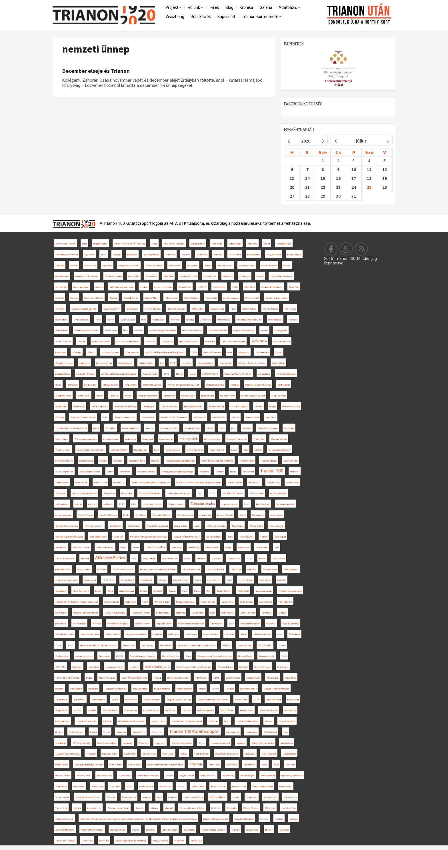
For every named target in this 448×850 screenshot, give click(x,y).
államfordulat (254, 482)
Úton (285, 732)
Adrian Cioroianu (126, 591)
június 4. (150, 428)
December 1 (61, 699)
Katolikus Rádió (234, 482)
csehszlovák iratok (215, 569)
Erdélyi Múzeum (208, 775)
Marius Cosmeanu (100, 341)
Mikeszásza (234, 558)
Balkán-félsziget (180, 580)
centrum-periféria (195, 450)
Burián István (134, 526)
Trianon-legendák (267, 656)
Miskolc (258, 450)
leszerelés (186, 363)
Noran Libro (109, 493)
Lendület (229, 688)
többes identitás (184, 688)
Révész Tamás (270, 309)
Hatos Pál (104, 840)
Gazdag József (224, 265)
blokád (267, 243)
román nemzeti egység (125, 406)
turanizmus (60, 547)
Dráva (188, 656)
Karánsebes (191, 634)
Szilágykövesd (125, 363)
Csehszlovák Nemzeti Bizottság (217, 461)
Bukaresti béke (244, 645)
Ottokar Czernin (250, 808)
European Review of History (238, 374)
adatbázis (150, 341)
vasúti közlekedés (108, 515)
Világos (202, 688)
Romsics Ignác (150, 374)
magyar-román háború (129, 265)
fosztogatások (245, 580)
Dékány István (249, 309)
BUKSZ (119, 656)
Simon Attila (235, 254)
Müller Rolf (118, 537)
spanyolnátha (207, 395)
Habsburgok (97, 786)
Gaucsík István (227, 395)
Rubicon (91, 352)
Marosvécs (60, 591)
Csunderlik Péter (192, 428)
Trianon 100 (271, 471)
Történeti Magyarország (289, 591)
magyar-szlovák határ (136, 634)
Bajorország (228, 775)
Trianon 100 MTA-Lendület (174, 417)
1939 (145, 602)
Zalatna (169, 775)
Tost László (211, 298)
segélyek (186, 254)
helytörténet (249, 764)
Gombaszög (290, 710)
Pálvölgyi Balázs (225, 667)
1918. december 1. (93, 526)
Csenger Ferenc (85, 515)
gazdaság (127, 743)
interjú (123, 547)
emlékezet (84, 363)
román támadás (151, 710)
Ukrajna (58, 732)
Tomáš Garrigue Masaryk (213, 830)
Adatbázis (290, 7)
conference (202, 254)
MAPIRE (281, 580)
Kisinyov (163, 580)
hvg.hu (272, 406)
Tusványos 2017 (111, 309)
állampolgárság (268, 775)
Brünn (103, 254)
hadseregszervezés (152, 504)
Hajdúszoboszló (229, 504)
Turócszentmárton (218, 330)
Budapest (270, 623)
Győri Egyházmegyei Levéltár (89, 764)
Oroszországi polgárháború (84, 493)
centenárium (264, 374)
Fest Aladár (216, 243)
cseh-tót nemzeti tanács (179, 493)
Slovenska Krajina (113, 276)
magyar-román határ (220, 743)
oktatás (135, 830)
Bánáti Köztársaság (64, 830)
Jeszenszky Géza (114, 667)
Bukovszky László (269, 710)
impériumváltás (247, 461)
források (269, 830)
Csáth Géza (115, 526)
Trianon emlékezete (64, 558)
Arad (229, 352)
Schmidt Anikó (265, 645)
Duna (84, 243)
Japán (197, 526)
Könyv (130, 786)
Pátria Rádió (214, 764)
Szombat (143, 743)
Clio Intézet (61, 613)
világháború (250, 754)
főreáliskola (60, 743)
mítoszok (90, 754)
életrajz (184, 754)
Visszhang (174, 16)
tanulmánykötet (291, 569)
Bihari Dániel (169, 395)
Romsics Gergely (225, 515)
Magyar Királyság (162, 688)
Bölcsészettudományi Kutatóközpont (165, 764)
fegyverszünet (270, 569)
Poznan (181, 786)
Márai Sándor (212, 547)
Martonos (252, 243)
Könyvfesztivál (273, 254)
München (284, 830)
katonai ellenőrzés (98, 537)
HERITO (202, 287)
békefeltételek (263, 504)
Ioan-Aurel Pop (288, 808)
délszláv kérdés (62, 775)
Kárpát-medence (176, 504)
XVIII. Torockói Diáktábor (233, 341)
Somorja (264, 819)
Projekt (173, 7)
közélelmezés (253, 678)
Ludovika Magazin (239, 406)
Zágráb (278, 352)
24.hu (201, 743)
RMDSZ (226, 645)
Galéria (266, 7)
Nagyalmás (61, 786)
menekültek (188, 439)
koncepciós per (62, 721)
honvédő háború (142, 623)
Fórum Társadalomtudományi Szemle (98, 645)
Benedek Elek (209, 276)
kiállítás (78, 504)
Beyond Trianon (218, 786)
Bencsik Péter (252, 417)
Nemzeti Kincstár (262, 634)
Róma (198, 580)
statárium (294, 471)
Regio (233, 309)
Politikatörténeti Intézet (92, 830)
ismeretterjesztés (64, 461)
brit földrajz (170, 710)
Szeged (219, 471)
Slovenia (92, 710)
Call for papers (290, 797)
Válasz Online (198, 786)
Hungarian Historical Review (131, 721)
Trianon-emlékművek (193, 797)
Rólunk (196, 7)
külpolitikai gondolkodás (292, 775)
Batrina (93, 732)
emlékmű (293, 319)
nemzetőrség (223, 319)
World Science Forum (262, 786)
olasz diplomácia (151, 254)
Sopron (172, 591)
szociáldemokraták (146, 471)
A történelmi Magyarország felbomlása (148, 537)
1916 (70, 645)
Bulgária (286, 265)
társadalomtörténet (85, 374)
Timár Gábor (237, 526)
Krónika (246, 7)
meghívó (172, 797)
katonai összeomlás (147, 395)
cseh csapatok (276, 526)
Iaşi (161, 363)
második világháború (244, 819)
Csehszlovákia (155, 547)
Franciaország (132, 352)
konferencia (259, 341)
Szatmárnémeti (269, 265)
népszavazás (218, 417)
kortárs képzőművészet (253, 395)
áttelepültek (61, 406)
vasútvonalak (292, 482)
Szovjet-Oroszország (157, 526)
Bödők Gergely (224, 591)
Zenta (242, 515)
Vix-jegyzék (167, 341)
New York (294, 287)
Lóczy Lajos (90, 385)
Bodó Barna (189, 830)
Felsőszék (266, 613)
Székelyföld (129, 754)
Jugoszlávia (251, 732)
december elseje (117, 830)
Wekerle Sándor (162, 602)
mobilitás (279, 819)
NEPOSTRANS (210, 374)
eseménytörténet (119, 450)
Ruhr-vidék (179, 840)
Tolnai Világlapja (191, 298)
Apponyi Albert (151, 298)
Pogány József (62, 450)
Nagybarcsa (61, 710)
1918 (235, 287)
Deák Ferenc (262, 547)
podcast (77, 710)
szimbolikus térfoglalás (118, 623)
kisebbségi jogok (111, 439)
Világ (246, 450)
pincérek (99, 287)
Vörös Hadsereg (185, 515)
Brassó (262, 558)
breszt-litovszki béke (192, 330)
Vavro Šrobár (76, 688)
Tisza (98, 319)
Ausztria (97, 623)
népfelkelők (133, 276)
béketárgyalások (205, 363)
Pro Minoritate (62, 656)
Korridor (236, 797)
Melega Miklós (294, 254)
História (268, 721)
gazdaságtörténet (188, 276)
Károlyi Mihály (278, 363)
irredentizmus (246, 602)
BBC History (147, 645)
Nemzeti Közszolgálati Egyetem (183, 385)
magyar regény (100, 243)
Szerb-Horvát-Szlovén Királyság (129, 243)
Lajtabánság (197, 613)
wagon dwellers (208, 602)
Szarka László (127, 319)
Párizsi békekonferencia (66, 254)
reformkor (76, 352)
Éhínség (85, 558)
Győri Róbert (61, 319)
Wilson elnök (151, 276)
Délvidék (81, 341)
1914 (194, 352)
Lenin (279, 634)
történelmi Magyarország (121, 287)
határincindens (98, 699)
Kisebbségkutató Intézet (86, 330)
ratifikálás (107, 504)
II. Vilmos (215, 808)
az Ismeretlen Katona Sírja (191, 623)
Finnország (104, 656)
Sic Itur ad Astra (63, 341)
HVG (229, 580)
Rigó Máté (89, 254)
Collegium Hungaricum (124, 417)
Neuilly (233, 471)
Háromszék (90, 265)
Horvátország (86, 461)
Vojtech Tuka (184, 287)
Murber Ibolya (256, 526)
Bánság (73, 298)
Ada (208, 591)
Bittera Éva (249, 287)
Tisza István (84, 395)
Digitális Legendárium (267, 428)
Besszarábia (199, 417)
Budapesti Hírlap (63, 395)
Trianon (196, 764)
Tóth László (243, 591)
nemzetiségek (247, 775)
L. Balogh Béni (289, 754)
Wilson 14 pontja (99, 406)
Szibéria (235, 830)
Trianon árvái (61, 808)
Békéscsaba (132, 309)
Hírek (214, 7)
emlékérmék (79, 786)
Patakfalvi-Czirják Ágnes (226, 754)
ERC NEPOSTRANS (232, 493)
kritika (264, 764)
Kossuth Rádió (217, 309)
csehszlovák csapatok (148, 775)
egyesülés (107, 265)
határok (74, 265)
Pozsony (138, 330)
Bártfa (110, 471)
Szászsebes (219, 287)
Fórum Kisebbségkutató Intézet (212, 699)
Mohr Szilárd (115, 764)
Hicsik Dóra (196, 840)
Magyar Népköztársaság (179, 699)
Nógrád (157, 678)
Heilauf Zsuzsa (110, 385)
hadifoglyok (173, 634)
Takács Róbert (246, 537)
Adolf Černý (231, 764)
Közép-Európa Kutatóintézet (90, 450)
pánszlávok (60, 623)
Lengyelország (94, 808)
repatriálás (93, 688)
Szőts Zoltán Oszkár (123, 569)
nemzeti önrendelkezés (280, 450)
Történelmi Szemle (152, 385)
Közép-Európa (162, 613)
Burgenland (147, 439)
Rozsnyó (111, 797)
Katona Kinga (61, 439)
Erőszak (59, 298)
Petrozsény (125, 471)
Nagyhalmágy (140, 450)
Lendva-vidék (252, 830)
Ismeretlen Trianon (140, 613)
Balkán (244, 634)
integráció (157, 634)
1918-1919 (108, 580)
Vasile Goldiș (265, 580)
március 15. (119, 482)
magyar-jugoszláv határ (281, 276)
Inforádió (107, 721)
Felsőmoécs (258, 515)
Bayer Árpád (280, 537)
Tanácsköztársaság (285, 374)
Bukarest (157, 591)
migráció (155, 461)
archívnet (175, 319)
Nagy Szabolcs (160, 840)
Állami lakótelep (62, 374)
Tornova (139, 808)
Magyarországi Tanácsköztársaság (214, 656)
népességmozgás (110, 352)
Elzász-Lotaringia (154, 265)
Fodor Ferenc (253, 254)
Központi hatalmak (64, 819)
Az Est (115, 699)
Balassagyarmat (81, 287)
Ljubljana (134, 667)
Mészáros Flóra (104, 775)
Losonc (215, 688)
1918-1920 (111, 330)
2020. (212, 493)
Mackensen (201, 678)
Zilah (276, 547)
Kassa (234, 450)
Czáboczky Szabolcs (271, 287)
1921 (200, 493)
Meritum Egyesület (285, 504)
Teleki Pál (113, 395)
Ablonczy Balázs (110, 558)
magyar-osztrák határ (86, 721)
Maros (89, 678)
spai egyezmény (247, 265)
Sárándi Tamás (131, 298)
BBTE (216, 678)
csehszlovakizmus (215, 385)
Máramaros (282, 667)
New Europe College (106, 743)
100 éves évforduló (216, 526)
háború (100, 395)
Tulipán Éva (258, 439)
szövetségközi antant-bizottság (130, 840)
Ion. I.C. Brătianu (153, 309)
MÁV (104, 417)
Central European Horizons (142, 656)
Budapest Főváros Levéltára (251, 363)
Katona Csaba (270, 797)
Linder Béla (205, 319)
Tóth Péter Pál (285, 602)
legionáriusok (146, 580)
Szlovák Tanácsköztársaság (69, 537)
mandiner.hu (205, 515)
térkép (98, 591)
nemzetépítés (149, 754)
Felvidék (103, 461)
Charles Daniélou (81, 319)
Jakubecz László (83, 656)
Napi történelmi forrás (90, 471)
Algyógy (113, 298)
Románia (294, 634)
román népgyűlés (278, 493)
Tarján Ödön (79, 699)
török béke (132, 254)
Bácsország (293, 699)
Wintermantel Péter (64, 634)
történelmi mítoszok (250, 623)
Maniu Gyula (216, 623)
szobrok (117, 254)
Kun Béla (201, 558)
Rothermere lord (216, 406)
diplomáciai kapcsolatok (178, 678)
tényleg (260, 276)
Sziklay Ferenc (290, 461)
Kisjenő (264, 330)
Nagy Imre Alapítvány (243, 330)
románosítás (129, 645)
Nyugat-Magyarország (66, 580)
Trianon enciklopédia (89, 634)
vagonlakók (270, 417)
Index (230, 537)
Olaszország (165, 786)
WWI (231, 623)
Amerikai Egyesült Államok (85, 613)
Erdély (126, 515)
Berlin (212, 613)
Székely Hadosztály (237, 439)
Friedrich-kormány (151, 699)
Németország (166, 439)
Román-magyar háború (118, 808)
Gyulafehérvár (232, 732)
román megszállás (163, 287)
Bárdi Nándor (283, 385)
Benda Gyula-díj (111, 602)
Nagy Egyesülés (81, 591)
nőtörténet (130, 602)
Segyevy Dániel (186, 775)
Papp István (168, 754)
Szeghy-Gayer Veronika (66, 526)
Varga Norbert (62, 797)
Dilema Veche (138, 732)
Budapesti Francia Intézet (215, 819)
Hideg (154, 243)
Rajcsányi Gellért (109, 754)
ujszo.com (160, 743)
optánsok (117, 461)
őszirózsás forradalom (149, 493)
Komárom (60, 309)
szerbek (144, 287)
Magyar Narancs (287, 721)
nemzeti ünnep (95, 49)
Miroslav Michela (279, 439)
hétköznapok (171, 298)
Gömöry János (158, 721)
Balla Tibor (168, 276)
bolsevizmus (277, 515)
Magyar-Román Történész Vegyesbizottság (76, 602)
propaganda (192, 265)
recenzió (59, 688)
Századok (115, 786)
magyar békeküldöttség (247, 721)
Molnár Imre (131, 699)
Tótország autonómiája (86, 439)
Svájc (247, 504)
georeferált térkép (248, 688)
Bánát (96, 428)
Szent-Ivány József (65, 243)
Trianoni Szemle (217, 450)
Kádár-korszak (83, 775)
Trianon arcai (90, 580)
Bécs (159, 797)
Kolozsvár (170, 254)
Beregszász (272, 678)
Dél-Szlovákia (270, 732)
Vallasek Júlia (273, 482)
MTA (172, 363)
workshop (212, 721)
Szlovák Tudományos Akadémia (71, 428)
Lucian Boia (87, 840)
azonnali (293, 819)
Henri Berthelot (201, 754)
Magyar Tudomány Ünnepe (276, 688)
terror (222, 428)
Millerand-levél (61, 504)
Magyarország (129, 797)
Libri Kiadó (290, 764)
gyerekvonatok (233, 678)
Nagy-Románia (278, 395)
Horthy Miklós (112, 634)
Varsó (184, 591)
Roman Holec (246, 710)
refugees (92, 504)
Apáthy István (239, 786)
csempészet (265, 602)
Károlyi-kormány (172, 450)
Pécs (233, 428)
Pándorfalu (110, 428)
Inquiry (228, 547)
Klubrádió (169, 808)
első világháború (157, 667)
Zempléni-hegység (64, 363)
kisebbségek (158, 319)
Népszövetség (140, 688)
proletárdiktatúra (63, 569)
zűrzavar (59, 417)
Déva (110, 591)
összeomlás (130, 385)
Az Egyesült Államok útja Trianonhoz (118, 374)
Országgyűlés (262, 352)
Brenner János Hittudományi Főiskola (158, 569)
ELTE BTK (60, 667)
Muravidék (60, 493)
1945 (284, 656)
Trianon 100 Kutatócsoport (194, 731)
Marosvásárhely (210, 634)
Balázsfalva (243, 547)
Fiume (208, 265)
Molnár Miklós (188, 395)
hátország (176, 547)
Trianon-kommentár (262, 16)
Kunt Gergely (226, 363)
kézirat (143, 591)
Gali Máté (229, 634)
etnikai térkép (148, 417)
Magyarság (243, 352)
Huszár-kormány (269, 461)
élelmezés (228, 276)
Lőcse (192, 374)
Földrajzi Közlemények (115, 688)
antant (187, 558)
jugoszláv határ (164, 623)
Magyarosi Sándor (191, 569)
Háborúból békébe (130, 428)
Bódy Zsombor (248, 613)
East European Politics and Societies (193, 667)
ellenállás (235, 385)
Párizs (197, 591)
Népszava (270, 808)
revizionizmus (213, 580)
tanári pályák (148, 406)
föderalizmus (61, 330)
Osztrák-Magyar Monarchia (162, 330)
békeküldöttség (273, 699)
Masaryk (247, 428)
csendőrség (193, 547)
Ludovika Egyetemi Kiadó (67, 754)
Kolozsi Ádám (226, 710)
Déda (143, 319)
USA (125, 330)
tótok (133, 504)
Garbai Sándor (180, 526)
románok (259, 406)
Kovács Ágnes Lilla (64, 471)
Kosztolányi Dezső (161, 515)
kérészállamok (275, 319)
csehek (209, 428)
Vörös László (134, 764)
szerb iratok (61, 287)
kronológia (121, 732)
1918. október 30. (105, 547)
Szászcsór (157, 732)
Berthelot (243, 667)
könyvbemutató (169, 830)
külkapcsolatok (198, 243)
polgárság (180, 613)
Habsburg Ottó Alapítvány (249, 319)
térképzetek (175, 265)
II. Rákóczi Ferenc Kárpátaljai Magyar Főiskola (198, 482)
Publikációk (201, 16)
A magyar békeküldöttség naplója (177, 471)
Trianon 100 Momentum (67, 678)
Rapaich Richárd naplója (276, 298)
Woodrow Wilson (110, 710)
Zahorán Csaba (203, 504)
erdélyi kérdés (61, 764)
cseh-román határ (281, 341)
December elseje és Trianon (96, 70)
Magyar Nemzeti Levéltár (84, 309)
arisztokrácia (287, 743)
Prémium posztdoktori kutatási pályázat (150, 482)
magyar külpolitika (290, 623)
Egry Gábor (140, 515)
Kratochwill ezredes (193, 406)
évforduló (218, 254)
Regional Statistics (169, 428)
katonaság (60, 352)
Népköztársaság (107, 678)
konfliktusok (79, 406)
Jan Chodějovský (169, 406)
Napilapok (204, 471)
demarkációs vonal (291, 406)
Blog (229, 7)
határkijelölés (198, 309)
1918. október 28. (82, 743)
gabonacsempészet (189, 341)
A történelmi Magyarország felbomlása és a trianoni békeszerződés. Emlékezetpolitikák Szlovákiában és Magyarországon (138, 819)
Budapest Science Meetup (258, 385)
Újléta (276, 764)
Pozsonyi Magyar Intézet (192, 808)
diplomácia (77, 667)
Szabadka (232, 808)
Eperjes (282, 645)
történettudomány (212, 352)
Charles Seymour (262, 667)
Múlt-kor (282, 613)
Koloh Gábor (126, 493)
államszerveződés (176, 309)
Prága (226, 721)
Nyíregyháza (281, 330)
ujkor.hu (190, 319)
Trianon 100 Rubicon (65, 840)
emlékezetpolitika (205, 710)
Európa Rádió (235, 243)
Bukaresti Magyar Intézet (87, 797)
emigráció (251, 569)
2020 (249, 558)
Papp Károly (290, 678)
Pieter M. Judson (81, 547)
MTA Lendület (257, 493)
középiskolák (81, 482)
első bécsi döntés (217, 797)
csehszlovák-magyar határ (134, 678)
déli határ (154, 808)
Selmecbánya (79, 623)
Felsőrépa (150, 830)
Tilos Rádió (289, 428)
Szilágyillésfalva (283, 243)
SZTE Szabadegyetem (127, 341)
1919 (122, 504)
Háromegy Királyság (93, 298)
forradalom (94, 667)
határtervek (244, 276)
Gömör (110, 319)
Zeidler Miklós (62, 482)
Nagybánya (165, 645)
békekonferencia (104, 363)
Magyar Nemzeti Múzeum (186, 537)
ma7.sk (235, 417)
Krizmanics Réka (137, 461)
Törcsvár (186, 710)
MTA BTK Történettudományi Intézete (197, 645)
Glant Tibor (236, 569)
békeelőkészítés (212, 439)
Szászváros (125, 775)
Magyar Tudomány (185, 602)
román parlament (63, 515)
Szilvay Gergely (76, 732)
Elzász (179, 374)
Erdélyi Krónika (146, 786)
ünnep (58, 385)
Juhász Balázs (146, 363)
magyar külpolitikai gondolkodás (180, 461)
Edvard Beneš (127, 580)
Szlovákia (216, 558)
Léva (156, 450)
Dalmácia (59, 265)
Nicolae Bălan (285, 786)
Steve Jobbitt (84, 569)
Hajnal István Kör (170, 656)
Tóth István (290, 309)
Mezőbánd (248, 471)
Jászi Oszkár (278, 558)
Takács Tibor (241, 699)
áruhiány (146, 797)
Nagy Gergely (149, 558)
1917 (166, 374)
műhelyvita (130, 439)
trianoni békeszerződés (263, 743)
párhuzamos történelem (86, 276)
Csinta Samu (227, 613)
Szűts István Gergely (115, 613)
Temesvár (72, 385)
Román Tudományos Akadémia (187, 721)
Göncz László (252, 298)
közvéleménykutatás (182, 743)
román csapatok (231, 298)
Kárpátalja (210, 341)
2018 (256, 699)
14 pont (264, 537)
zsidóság (241, 743)
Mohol (136, 547)
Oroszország (131, 710)
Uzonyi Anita (227, 602)
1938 (58, 645)
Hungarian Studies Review (83, 417)
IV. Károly (101, 569)
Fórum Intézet (269, 754)
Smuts (106, 732)
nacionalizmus (62, 276)
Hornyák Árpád (245, 656)
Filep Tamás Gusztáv (174, 243)
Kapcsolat (226, 16)
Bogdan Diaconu (169, 558)
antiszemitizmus (263, 591)
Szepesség (251, 797)
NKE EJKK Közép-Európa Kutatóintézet (165, 352)
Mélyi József (100, 482)
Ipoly (134, 558)
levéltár (128, 395)
